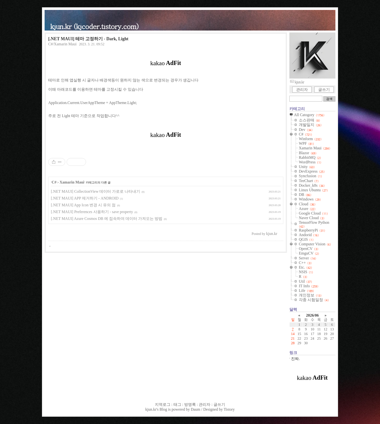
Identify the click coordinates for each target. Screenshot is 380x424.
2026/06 (312, 315)
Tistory (229, 409)
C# (54, 182)
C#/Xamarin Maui (62, 44)
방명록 (190, 404)
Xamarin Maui (72, 182)
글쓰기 (324, 90)
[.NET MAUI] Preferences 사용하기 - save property (92, 212)
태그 (177, 404)
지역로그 (162, 404)
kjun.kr (150, 409)
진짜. (295, 359)
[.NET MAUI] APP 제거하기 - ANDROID (85, 198)
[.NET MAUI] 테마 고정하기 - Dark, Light (88, 38)
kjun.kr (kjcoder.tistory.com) (94, 26)
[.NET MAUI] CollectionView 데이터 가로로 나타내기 (95, 191)
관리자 (302, 90)
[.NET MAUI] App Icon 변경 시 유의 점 (83, 205)
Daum (195, 409)
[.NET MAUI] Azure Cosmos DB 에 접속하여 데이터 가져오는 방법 (106, 218)
